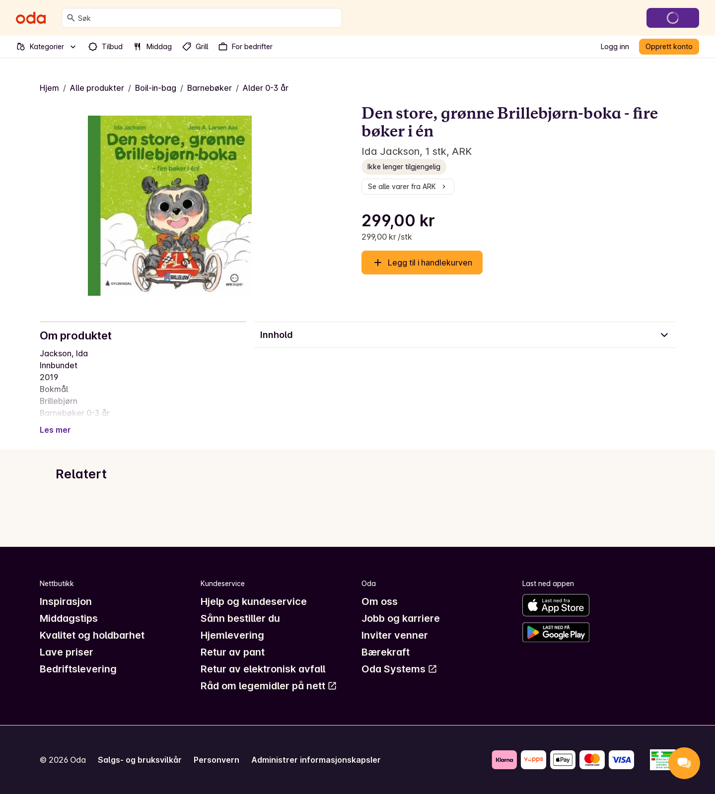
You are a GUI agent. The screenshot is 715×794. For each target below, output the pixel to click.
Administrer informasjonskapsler (316, 760)
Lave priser (66, 652)
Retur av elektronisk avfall (263, 669)
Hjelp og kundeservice (254, 601)
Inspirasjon (66, 601)
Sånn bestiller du (240, 618)
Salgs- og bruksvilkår (140, 760)
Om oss (379, 601)
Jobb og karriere (400, 618)
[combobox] (208, 17)
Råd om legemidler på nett (269, 686)
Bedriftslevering (78, 669)
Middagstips (69, 618)
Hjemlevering (232, 635)
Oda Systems (399, 669)
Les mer (55, 430)
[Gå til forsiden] (31, 18)
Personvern (216, 760)
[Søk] (71, 18)
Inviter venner (394, 635)
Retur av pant (233, 652)
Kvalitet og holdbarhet (92, 635)
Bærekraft (385, 652)
